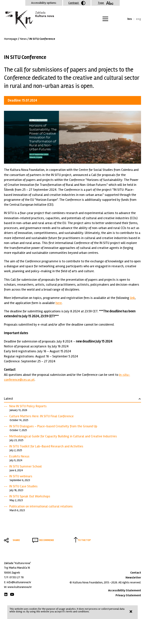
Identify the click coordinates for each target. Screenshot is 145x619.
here (59, 303)
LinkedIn (6, 594)
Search (121, 19)
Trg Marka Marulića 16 (17, 568)
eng (138, 18)
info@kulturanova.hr (19, 582)
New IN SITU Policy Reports (28, 406)
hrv (129, 18)
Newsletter (133, 577)
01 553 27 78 (16, 577)
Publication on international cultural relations (41, 506)
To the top (84, 540)
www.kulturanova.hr (20, 587)
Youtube (12, 594)
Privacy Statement (128, 595)
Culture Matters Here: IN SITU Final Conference (41, 416)
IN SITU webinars (20, 476)
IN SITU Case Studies (23, 486)
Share (16, 540)
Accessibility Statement (124, 590)
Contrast (76, 3)
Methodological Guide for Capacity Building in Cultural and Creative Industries (63, 436)
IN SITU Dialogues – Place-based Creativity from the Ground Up (53, 426)
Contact (135, 572)
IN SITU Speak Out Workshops (29, 496)
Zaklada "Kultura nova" (29, 20)
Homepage (10, 39)
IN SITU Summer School (25, 466)
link (132, 298)
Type (105, 3)
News (23, 39)
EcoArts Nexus (19, 456)
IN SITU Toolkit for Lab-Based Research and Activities (46, 446)
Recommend (46, 540)
